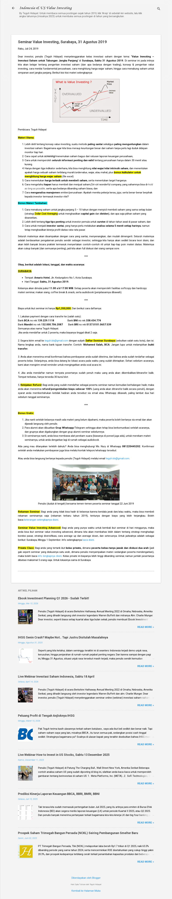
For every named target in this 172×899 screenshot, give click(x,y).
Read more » (145, 627)
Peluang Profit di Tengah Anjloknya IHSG (46, 715)
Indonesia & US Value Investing (45, 8)
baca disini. (88, 539)
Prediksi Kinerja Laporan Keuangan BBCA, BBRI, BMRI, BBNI (59, 794)
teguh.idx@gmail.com (56, 340)
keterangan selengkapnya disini (41, 519)
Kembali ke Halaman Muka (86, 890)
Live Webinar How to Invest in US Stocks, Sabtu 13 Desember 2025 (64, 754)
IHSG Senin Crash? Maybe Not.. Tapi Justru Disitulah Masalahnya (63, 637)
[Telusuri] (159, 9)
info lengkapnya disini (50, 556)
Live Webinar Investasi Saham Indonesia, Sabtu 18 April (56, 676)
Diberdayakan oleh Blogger (86, 877)
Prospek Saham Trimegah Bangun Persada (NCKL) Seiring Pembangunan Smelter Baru (78, 833)
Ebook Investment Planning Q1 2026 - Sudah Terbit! (53, 598)
